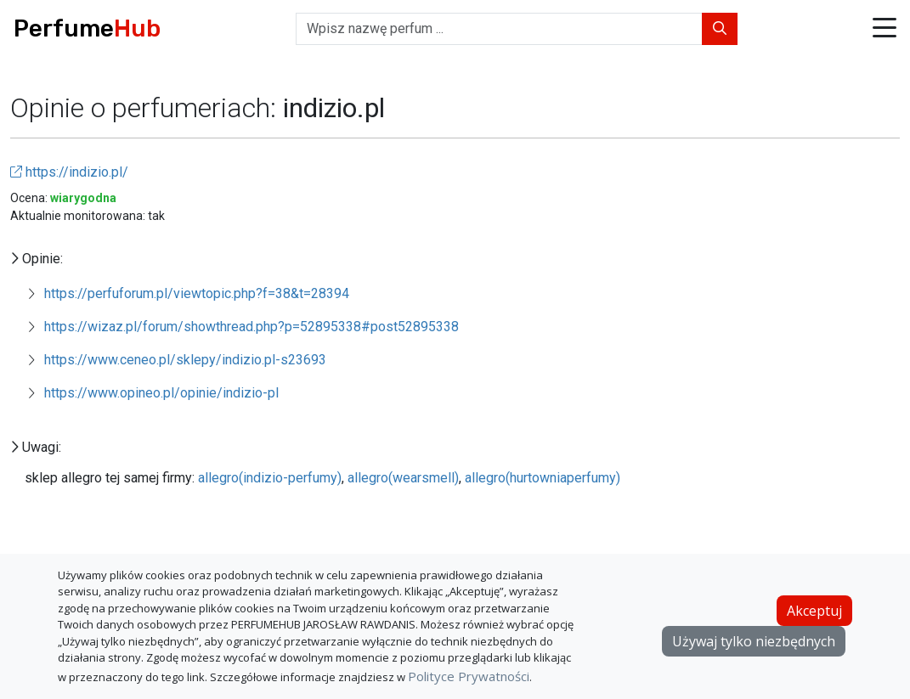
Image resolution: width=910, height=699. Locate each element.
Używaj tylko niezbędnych (753, 641)
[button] (884, 29)
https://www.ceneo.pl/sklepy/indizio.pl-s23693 (185, 360)
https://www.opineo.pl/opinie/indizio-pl (161, 393)
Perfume (87, 28)
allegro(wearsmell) (403, 478)
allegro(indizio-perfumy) (270, 478)
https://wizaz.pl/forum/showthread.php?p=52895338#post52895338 (251, 326)
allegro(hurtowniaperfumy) (542, 478)
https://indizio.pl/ (69, 172)
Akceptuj (814, 610)
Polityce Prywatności (468, 676)
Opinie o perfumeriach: (146, 108)
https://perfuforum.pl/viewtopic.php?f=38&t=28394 (196, 293)
